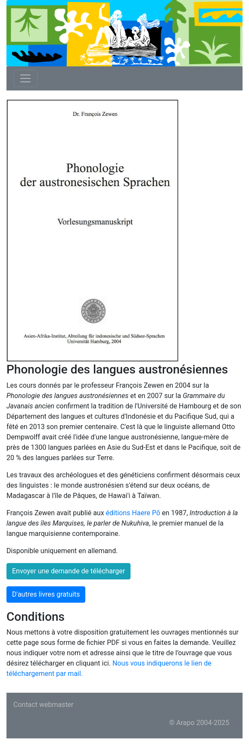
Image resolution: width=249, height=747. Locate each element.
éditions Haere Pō (133, 513)
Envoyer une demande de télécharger (68, 571)
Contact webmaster (43, 704)
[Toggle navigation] (25, 78)
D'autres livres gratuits (46, 594)
